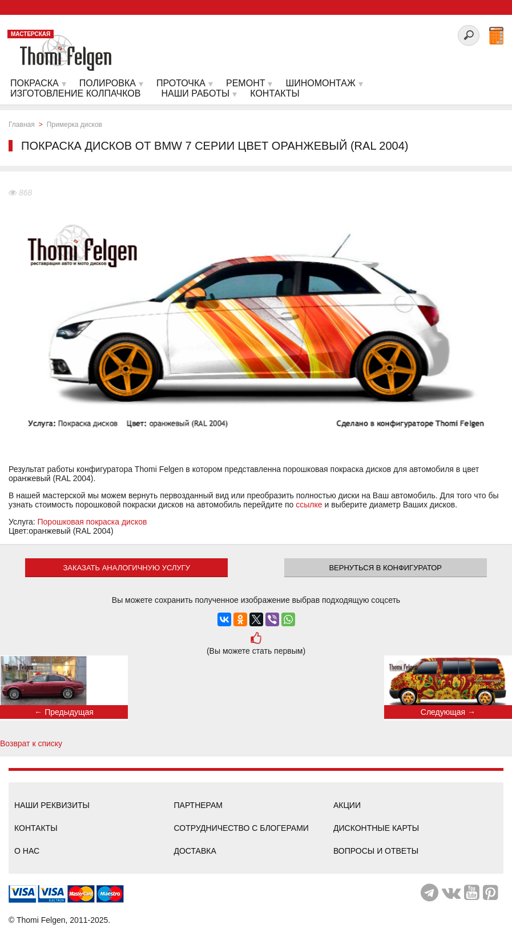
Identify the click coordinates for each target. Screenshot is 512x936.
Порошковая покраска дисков (92, 521)
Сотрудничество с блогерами (241, 828)
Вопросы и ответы (375, 850)
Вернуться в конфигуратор (385, 567)
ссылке (309, 504)
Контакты (36, 828)
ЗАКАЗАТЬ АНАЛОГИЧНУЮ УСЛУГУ (126, 567)
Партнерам (198, 805)
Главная (22, 125)
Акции (347, 805)
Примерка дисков (74, 125)
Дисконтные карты (376, 828)
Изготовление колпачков (75, 93)
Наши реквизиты (52, 805)
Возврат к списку (31, 743)
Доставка (195, 850)
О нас (26, 850)
